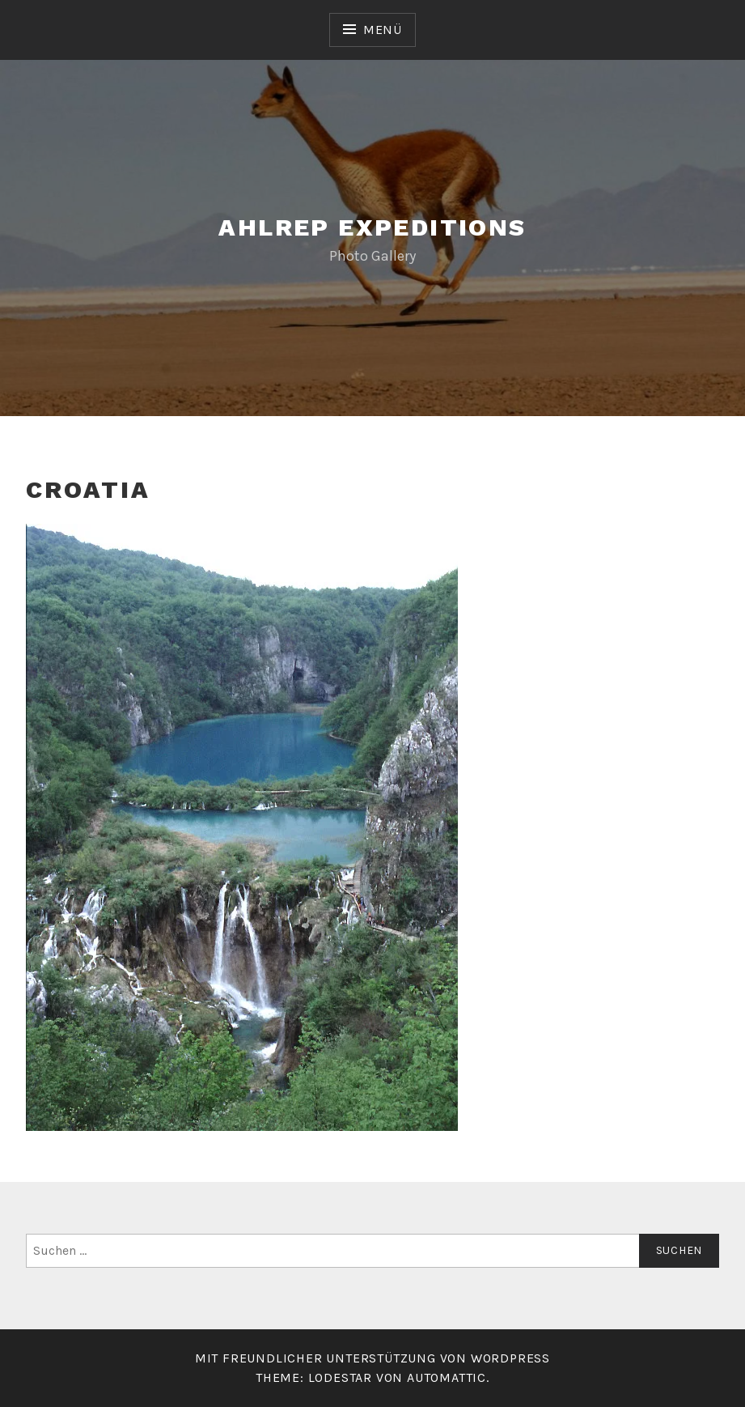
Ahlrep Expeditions (372, 227)
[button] (242, 827)
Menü (382, 29)
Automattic (446, 1377)
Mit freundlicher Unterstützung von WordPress (372, 1358)
